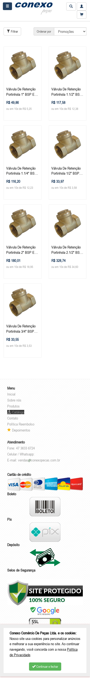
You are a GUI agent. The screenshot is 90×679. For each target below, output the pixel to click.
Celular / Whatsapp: (21, 454)
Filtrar (12, 31)
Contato (12, 418)
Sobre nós (14, 400)
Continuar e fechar (45, 666)
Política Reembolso (20, 424)
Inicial (11, 394)
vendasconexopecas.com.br (39, 460)
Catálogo (15, 412)
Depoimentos (18, 430)
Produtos (13, 406)
